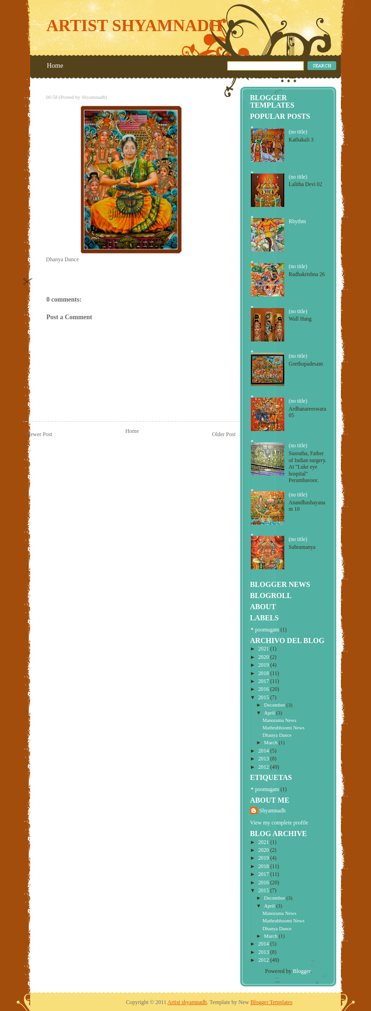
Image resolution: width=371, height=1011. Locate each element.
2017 (264, 681)
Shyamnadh (272, 810)
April (270, 712)
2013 (264, 758)
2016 (264, 689)
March (271, 742)
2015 (264, 697)
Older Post (224, 434)
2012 (264, 767)
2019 (264, 665)
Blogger (302, 971)
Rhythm (297, 221)
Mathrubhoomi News (283, 727)
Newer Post (39, 434)
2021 (264, 648)
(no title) (298, 132)
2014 (264, 750)
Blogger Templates (271, 1002)
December (275, 705)
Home (55, 65)
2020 (264, 657)
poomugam (267, 629)
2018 (264, 673)
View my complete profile (279, 822)
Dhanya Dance (277, 735)
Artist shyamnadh (134, 25)
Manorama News (279, 720)
